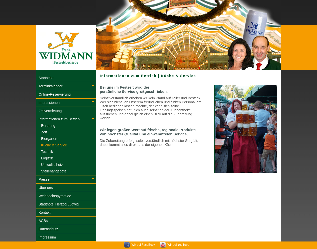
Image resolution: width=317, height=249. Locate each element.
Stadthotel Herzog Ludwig (59, 204)
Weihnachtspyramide (55, 196)
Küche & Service (54, 145)
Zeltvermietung (50, 111)
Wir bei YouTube (178, 244)
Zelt (44, 132)
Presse (44, 179)
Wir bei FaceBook (143, 244)
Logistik (47, 158)
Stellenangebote (53, 171)
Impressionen (49, 103)
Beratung (48, 126)
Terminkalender (51, 86)
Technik (47, 152)
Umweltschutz (52, 165)
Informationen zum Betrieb (59, 119)
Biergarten (49, 139)
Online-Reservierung (55, 94)
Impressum (47, 237)
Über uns (46, 188)
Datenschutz (48, 229)
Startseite (46, 78)
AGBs (43, 221)
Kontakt (44, 212)
